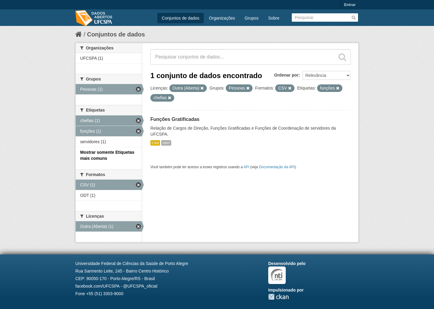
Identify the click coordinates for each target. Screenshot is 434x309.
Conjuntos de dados (181, 18)
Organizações (222, 18)
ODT (166, 143)
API (246, 167)
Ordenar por (286, 75)
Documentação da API (276, 167)
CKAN (278, 297)
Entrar (350, 4)
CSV (155, 143)
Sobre (273, 18)
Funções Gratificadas (175, 119)
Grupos (252, 18)
